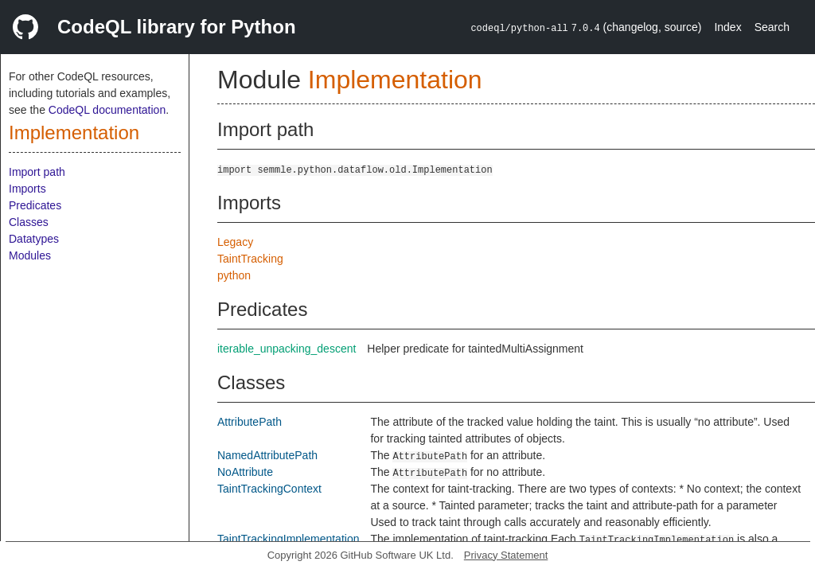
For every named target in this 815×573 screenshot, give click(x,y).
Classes (29, 222)
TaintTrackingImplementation (288, 538)
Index (727, 27)
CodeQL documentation (107, 109)
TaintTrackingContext (269, 488)
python (234, 275)
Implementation (74, 132)
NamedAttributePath (267, 455)
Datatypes (34, 238)
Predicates (35, 205)
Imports (27, 188)
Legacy (235, 242)
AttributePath (249, 421)
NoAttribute (245, 472)
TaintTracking (250, 258)
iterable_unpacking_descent (286, 348)
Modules (30, 255)
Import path (37, 172)
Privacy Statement (506, 555)
